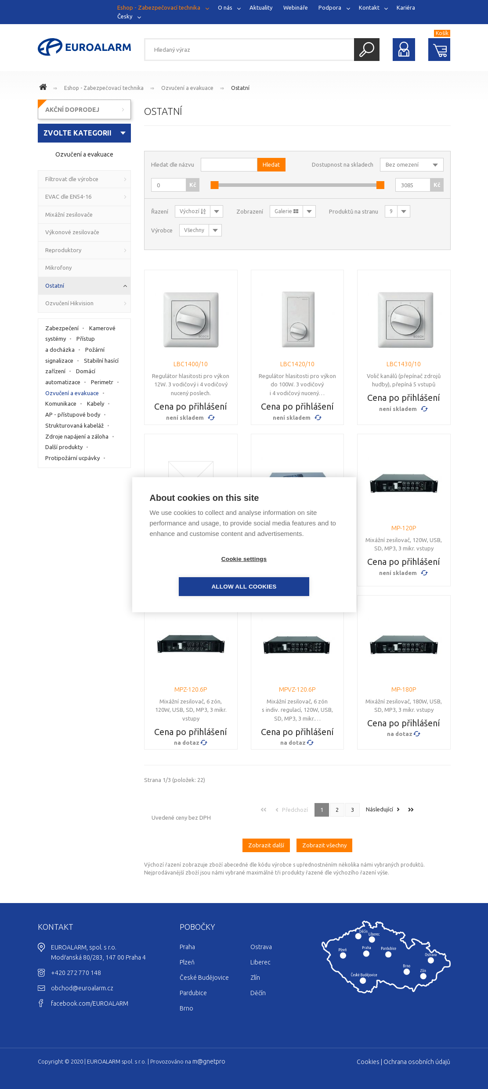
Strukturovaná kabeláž (74, 425)
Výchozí (193, 211)
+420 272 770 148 (76, 967)
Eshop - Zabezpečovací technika (158, 7)
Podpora (329, 7)
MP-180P (403, 689)
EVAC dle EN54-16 (68, 196)
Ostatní (240, 88)
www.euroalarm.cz (44, 88)
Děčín (258, 987)
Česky (124, 16)
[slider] (214, 185)
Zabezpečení (62, 328)
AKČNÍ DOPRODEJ (72, 109)
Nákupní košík (439, 49)
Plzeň (187, 956)
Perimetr (102, 382)
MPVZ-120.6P (297, 689)
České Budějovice (204, 972)
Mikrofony (58, 267)
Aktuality (260, 7)
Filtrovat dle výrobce (71, 179)
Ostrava (261, 941)
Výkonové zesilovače (72, 232)
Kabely (95, 403)
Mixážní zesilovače (69, 214)
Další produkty (64, 447)
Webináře (295, 7)
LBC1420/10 (297, 364)
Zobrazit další (266, 840)
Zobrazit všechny (324, 840)
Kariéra (406, 7)
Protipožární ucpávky (72, 458)
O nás (225, 7)
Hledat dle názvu (172, 164)
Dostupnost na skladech (342, 164)
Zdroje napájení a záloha (76, 436)
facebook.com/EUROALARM (89, 998)
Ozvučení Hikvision (69, 303)
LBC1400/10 (191, 364)
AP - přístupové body (72, 414)
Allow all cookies (294, 572)
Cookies (368, 1056)
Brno (186, 1003)
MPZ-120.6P (190, 689)
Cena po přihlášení (190, 406)
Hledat (367, 49)
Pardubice (193, 987)
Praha (187, 941)
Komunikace (60, 403)
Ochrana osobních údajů (416, 1056)
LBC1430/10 (404, 364)
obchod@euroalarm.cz (82, 982)
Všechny (194, 230)
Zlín (255, 972)
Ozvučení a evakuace (187, 88)
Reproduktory (63, 250)
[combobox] (84, 133)
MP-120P (403, 528)
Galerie (286, 211)
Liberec (260, 956)
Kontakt (369, 7)
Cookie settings (194, 572)
